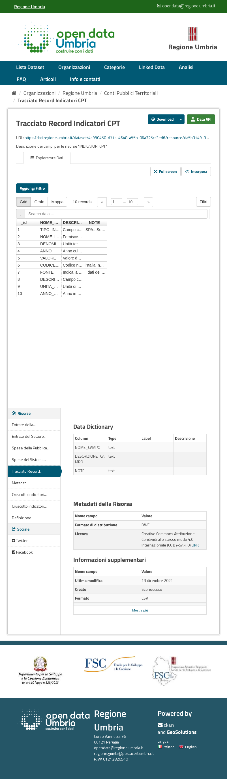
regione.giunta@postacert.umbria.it (124, 753)
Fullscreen (165, 171)
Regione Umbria (80, 93)
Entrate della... (24, 425)
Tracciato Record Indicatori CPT (52, 100)
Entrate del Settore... (29, 436)
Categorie (114, 67)
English (188, 747)
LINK (195, 545)
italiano (166, 747)
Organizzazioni (74, 67)
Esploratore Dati (47, 158)
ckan (169, 725)
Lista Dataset (30, 67)
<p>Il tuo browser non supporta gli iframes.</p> (113, 297)
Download (162, 119)
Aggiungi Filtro (32, 188)
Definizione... (23, 518)
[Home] (14, 93)
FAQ (21, 79)
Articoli (48, 79)
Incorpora (196, 171)
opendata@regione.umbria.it (118, 748)
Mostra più (140, 610)
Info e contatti (85, 79)
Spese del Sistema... (29, 459)
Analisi (186, 67)
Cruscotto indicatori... (29, 494)
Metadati (19, 483)
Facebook (22, 552)
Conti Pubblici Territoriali (131, 93)
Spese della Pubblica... (31, 448)
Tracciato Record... (27, 471)
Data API (200, 119)
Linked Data (152, 67)
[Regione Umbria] (29, 6)
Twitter (20, 540)
